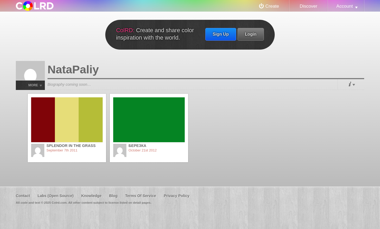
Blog (113, 196)
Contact (23, 196)
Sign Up (221, 34)
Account (344, 6)
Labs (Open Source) (55, 196)
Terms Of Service (140, 196)
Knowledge (91, 196)
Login (250, 34)
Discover (308, 6)
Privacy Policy (176, 196)
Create (272, 6)
